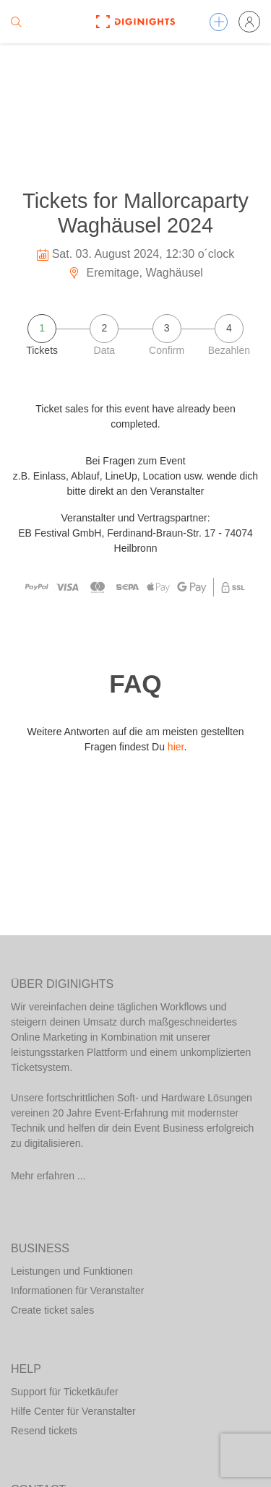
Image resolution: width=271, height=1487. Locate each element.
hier (176, 747)
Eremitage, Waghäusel (135, 272)
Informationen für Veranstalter (77, 1290)
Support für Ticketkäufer (65, 1391)
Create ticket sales (52, 1310)
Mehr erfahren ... (48, 1176)
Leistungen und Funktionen (72, 1271)
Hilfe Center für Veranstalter (73, 1411)
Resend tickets (44, 1430)
